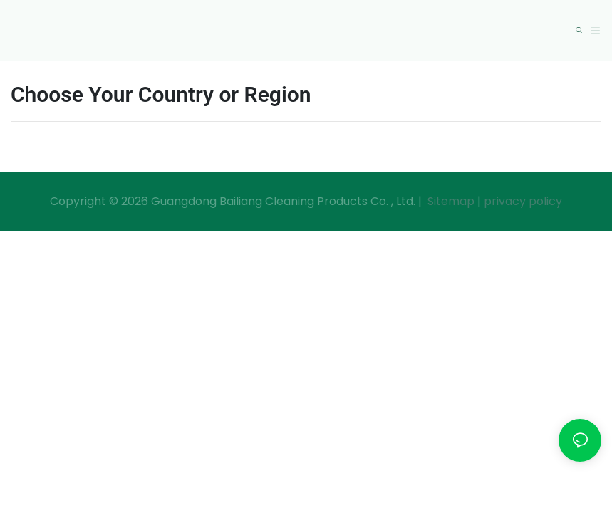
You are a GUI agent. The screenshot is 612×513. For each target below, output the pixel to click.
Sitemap (449, 201)
